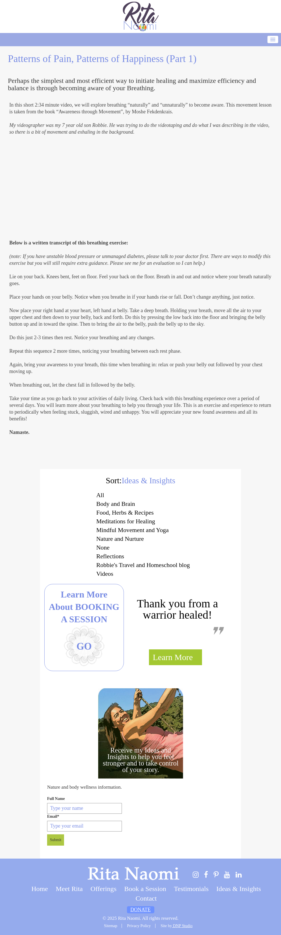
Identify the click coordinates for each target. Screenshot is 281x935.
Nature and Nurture (120, 538)
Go (84, 646)
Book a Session (145, 888)
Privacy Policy (139, 925)
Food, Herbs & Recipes (125, 512)
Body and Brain (115, 503)
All (100, 495)
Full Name (56, 799)
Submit (55, 840)
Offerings (104, 888)
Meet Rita (69, 888)
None (102, 547)
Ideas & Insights (238, 888)
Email (53, 816)
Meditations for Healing (125, 521)
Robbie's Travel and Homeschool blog (143, 565)
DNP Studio (182, 925)
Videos (104, 573)
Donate (140, 909)
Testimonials (191, 888)
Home (39, 888)
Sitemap (110, 925)
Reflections (110, 556)
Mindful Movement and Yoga (132, 530)
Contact (146, 898)
